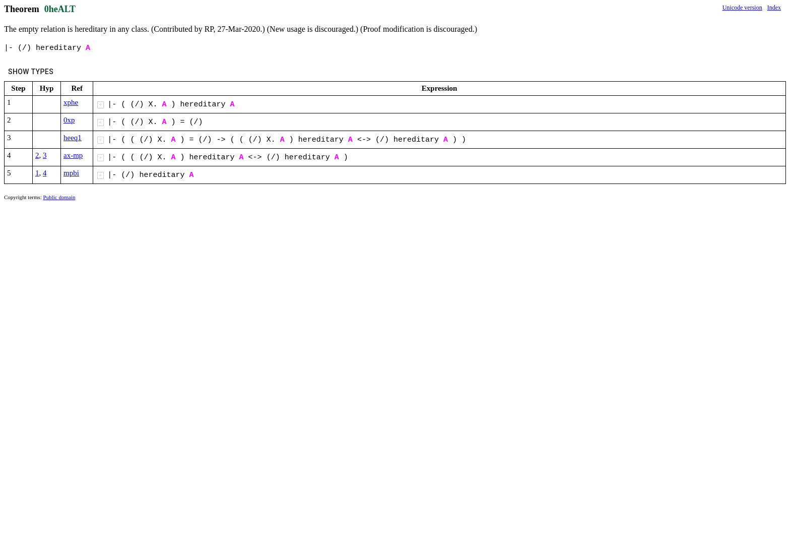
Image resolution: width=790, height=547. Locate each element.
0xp (69, 120)
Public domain (59, 197)
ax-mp (73, 155)
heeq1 (72, 138)
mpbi (71, 173)
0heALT (60, 9)
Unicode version (742, 7)
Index (774, 7)
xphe (70, 102)
